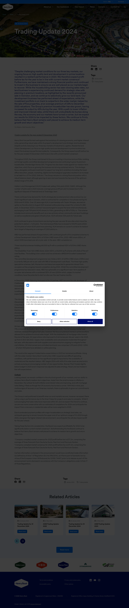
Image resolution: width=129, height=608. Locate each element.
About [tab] (91, 291)
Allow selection (64, 321)
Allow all (90, 321)
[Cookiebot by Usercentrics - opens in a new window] (95, 285)
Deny (38, 321)
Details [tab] (64, 291)
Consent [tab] (37, 291)
